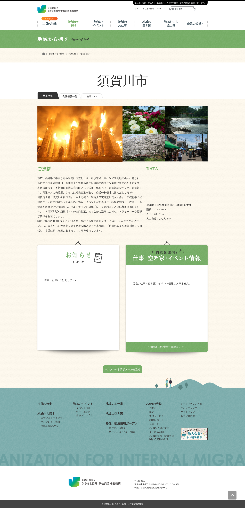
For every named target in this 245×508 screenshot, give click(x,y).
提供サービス (156, 416)
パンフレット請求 (50, 421)
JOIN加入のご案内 (159, 428)
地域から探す (74, 23)
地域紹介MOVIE (49, 425)
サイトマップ (188, 411)
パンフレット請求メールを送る (122, 369)
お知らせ (154, 408)
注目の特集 (49, 23)
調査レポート (156, 420)
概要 (151, 412)
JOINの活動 (153, 403)
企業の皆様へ (195, 23)
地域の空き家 (146, 23)
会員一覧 (154, 424)
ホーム (137, 8)
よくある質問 (148, 8)
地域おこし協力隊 (171, 23)
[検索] (181, 9)
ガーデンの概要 (117, 427)
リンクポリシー (189, 407)
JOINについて (162, 8)
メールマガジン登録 (191, 403)
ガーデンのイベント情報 (122, 431)
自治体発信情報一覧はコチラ (167, 346)
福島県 (72, 53)
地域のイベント (98, 23)
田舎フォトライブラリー (54, 417)
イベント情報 (83, 408)
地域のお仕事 (122, 23)
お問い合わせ (188, 415)
